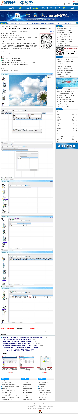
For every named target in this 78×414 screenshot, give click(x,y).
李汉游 (41, 337)
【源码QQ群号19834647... (62, 28)
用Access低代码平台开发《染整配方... (65, 76)
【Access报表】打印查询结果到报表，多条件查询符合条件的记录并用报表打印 (44, 369)
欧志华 (58, 130)
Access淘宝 (41, 396)
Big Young (59, 138)
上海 (73, 111)
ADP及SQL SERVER (27, 392)
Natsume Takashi (61, 134)
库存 (51, 8)
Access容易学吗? (6, 388)
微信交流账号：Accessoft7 (44, 390)
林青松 (41, 348)
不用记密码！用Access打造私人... (64, 95)
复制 (53, 31)
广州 (73, 130)
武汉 (73, 119)
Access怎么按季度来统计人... (63, 34)
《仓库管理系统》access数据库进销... (65, 72)
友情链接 (41, 403)
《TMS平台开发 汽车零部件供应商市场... (65, 68)
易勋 (58, 127)
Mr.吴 (34, 343)
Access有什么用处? (6, 382)
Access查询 (25, 382)
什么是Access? (5, 380)
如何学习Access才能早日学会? (8, 390)
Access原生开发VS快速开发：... (64, 93)
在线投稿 (37, 403)
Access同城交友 (42, 397)
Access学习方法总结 (6, 394)
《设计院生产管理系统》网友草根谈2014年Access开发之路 (17, 343)
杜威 (33, 341)
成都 (73, 128)
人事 (60, 8)
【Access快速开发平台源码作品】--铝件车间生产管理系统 (16, 341)
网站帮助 (50, 403)
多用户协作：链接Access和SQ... (64, 101)
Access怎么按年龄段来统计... (63, 36)
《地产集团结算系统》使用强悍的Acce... (65, 70)
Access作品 (28, 7)
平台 (64, 8)
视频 (47, 8)
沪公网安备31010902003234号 (43, 408)
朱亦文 (58, 139)
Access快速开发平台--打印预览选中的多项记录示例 (26, 368)
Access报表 (25, 390)
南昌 (73, 141)
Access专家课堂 (42, 380)
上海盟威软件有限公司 (29, 406)
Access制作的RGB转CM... (62, 43)
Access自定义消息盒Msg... (62, 30)
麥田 (58, 111)
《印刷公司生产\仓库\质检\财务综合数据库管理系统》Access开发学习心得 (20, 337)
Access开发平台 (26, 394)
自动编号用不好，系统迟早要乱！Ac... (65, 91)
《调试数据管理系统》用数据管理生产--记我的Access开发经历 (17, 345)
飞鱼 (5, 35)
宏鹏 (58, 116)
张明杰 (29, 339)
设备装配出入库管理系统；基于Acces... (65, 59)
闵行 (73, 136)
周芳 (58, 133)
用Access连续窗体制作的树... (63, 39)
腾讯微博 (49, 392)
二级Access (71, 8)
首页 (3, 8)
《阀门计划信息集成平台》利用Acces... (65, 66)
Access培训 (11, 7)
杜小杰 (58, 114)
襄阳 (73, 138)
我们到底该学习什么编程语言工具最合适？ (11, 386)
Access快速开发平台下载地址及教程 (32, 23)
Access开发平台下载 (43, 394)
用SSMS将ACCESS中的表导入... (64, 89)
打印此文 (46, 331)
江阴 (73, 114)
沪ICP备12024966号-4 (32, 408)
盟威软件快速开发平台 (61, 106)
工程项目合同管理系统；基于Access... (65, 63)
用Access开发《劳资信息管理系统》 (64, 65)
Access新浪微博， (43, 392)
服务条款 (32, 403)
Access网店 (18, 8)
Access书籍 (41, 386)
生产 (55, 7)
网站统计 (46, 403)
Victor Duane (60, 136)
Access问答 (71, 7)
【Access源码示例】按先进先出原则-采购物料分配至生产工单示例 (18, 350)
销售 (60, 7)
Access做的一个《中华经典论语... (64, 103)
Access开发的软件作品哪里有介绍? (9, 384)
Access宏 (25, 386)
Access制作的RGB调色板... (62, 45)
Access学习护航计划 (43, 382)
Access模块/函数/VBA (27, 388)
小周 (58, 125)
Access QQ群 (42, 388)
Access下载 (28, 8)
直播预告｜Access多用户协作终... (64, 105)
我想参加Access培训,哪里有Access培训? (11, 397)
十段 (58, 131)
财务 (55, 8)
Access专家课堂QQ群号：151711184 (15, 23)
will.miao (59, 117)
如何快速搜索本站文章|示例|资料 (64, 23)
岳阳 (73, 139)
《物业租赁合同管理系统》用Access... (65, 74)
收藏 (51, 31)
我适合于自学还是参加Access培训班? (10, 396)
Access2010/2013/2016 (28, 399)
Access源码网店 (34, 328)
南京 (73, 120)
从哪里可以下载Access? (7, 399)
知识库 (43, 7)
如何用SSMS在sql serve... (62, 99)
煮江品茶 (59, 119)
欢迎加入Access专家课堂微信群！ (48, 23)
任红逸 (36, 345)
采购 (51, 7)
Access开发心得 (42, 399)
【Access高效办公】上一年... (63, 37)
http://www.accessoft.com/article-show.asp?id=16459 (14, 64)
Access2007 (25, 397)
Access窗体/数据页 (27, 384)
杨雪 (58, 120)
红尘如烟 (59, 128)
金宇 (37, 350)
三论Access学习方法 (6, 392)
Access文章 (35, 7)
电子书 (43, 8)
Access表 (25, 380)
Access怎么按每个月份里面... (63, 32)
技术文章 (11, 26)
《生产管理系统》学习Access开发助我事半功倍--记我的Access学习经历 (20, 348)
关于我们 (28, 403)
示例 (47, 7)
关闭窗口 (51, 331)
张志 (58, 113)
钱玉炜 (58, 123)
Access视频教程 (26, 396)
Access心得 (11, 8)
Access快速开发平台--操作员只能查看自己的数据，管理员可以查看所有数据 (9, 369)
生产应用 (15, 26)
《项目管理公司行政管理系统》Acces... (65, 61)
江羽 (58, 141)
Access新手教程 (42, 384)
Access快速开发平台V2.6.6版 (13, 45)
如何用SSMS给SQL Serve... (63, 97)
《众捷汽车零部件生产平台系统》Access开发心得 (14, 339)
